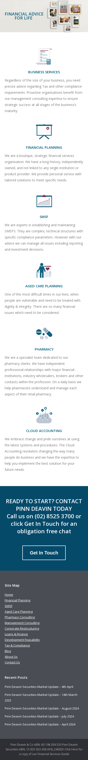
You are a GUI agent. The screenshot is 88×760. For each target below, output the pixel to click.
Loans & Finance (16, 634)
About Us (11, 657)
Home (9, 594)
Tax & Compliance (17, 645)
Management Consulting (22, 623)
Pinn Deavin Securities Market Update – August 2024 (42, 708)
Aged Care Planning (19, 611)
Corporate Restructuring (22, 628)
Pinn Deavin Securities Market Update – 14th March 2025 (41, 697)
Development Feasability (22, 640)
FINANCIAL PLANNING (44, 147)
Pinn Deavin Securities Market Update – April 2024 (40, 724)
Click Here (71, 749)
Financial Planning (17, 600)
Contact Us (12, 662)
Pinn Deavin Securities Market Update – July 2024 (39, 716)
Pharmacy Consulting (20, 617)
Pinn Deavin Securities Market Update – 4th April (39, 687)
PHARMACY (44, 349)
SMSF (44, 216)
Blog (8, 651)
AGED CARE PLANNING (44, 286)
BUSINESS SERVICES (44, 72)
